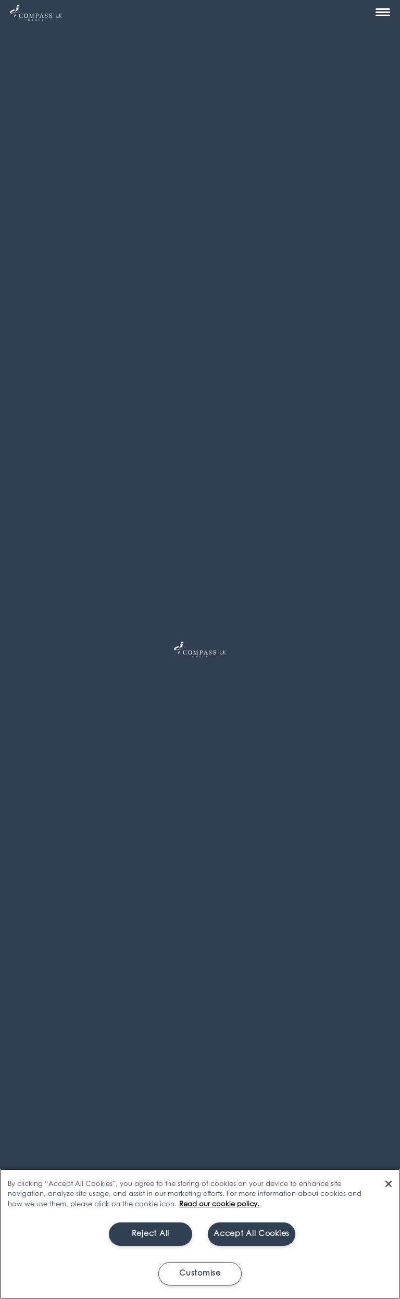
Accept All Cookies (252, 1234)
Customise (199, 1274)
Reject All (150, 1234)
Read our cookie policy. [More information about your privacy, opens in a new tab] (219, 1204)
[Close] (388, 1183)
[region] (200, 1234)
